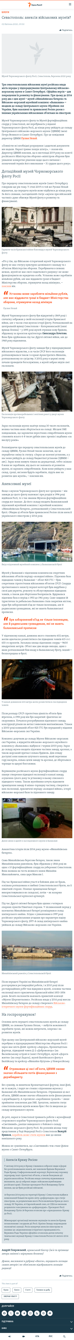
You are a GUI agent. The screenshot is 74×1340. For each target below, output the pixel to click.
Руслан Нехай (29, 138)
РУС (51, 1336)
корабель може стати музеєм (28, 1135)
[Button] (65, 30)
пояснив (6, 286)
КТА (37, 1336)
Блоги (5, 12)
